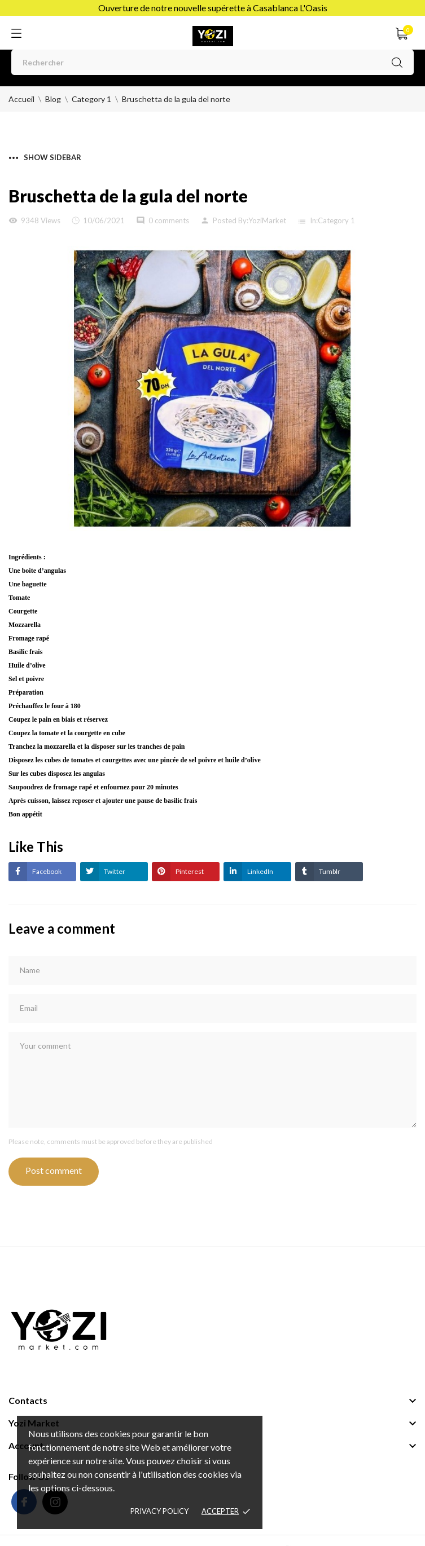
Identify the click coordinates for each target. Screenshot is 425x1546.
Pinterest (189, 871)
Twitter (114, 871)
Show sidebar (45, 157)
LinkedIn (259, 871)
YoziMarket (267, 220)
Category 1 (336, 220)
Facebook (46, 871)
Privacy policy (159, 1511)
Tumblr (329, 871)
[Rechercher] (212, 62)
